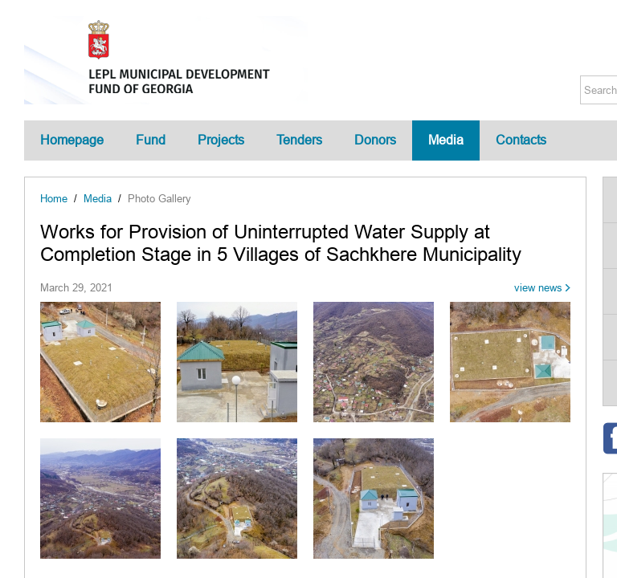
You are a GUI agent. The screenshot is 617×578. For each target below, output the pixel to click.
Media (446, 140)
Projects (221, 140)
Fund (150, 140)
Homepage (72, 140)
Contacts (521, 140)
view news (538, 288)
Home (53, 199)
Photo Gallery (159, 199)
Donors (375, 140)
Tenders (299, 140)
